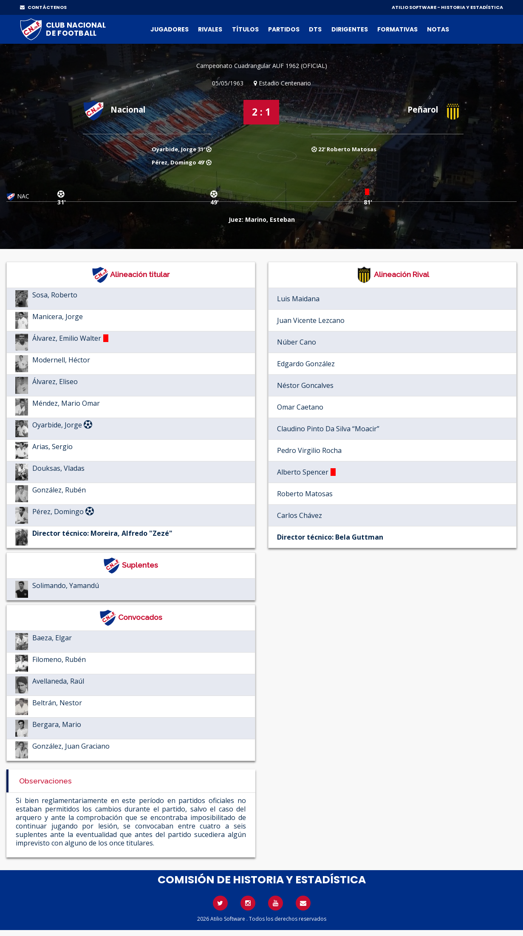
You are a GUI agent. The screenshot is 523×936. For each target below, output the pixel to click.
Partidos (284, 29)
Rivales (210, 29)
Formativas (397, 29)
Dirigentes (349, 29)
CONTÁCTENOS (43, 7)
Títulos (245, 29)
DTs (315, 29)
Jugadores (169, 29)
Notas (438, 29)
